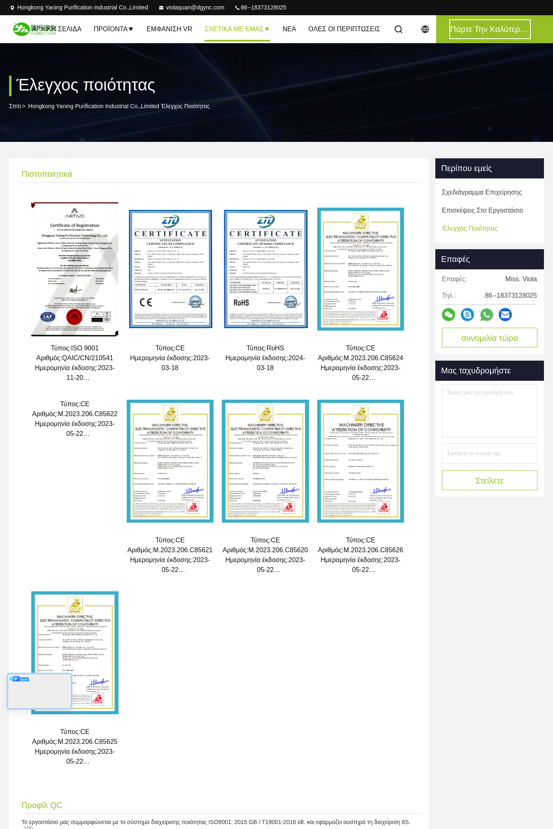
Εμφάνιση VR (169, 28)
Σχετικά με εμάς (237, 28)
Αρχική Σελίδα (56, 28)
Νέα (289, 28)
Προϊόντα (114, 28)
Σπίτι (15, 106)
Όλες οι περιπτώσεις (344, 28)
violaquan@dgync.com (191, 7)
